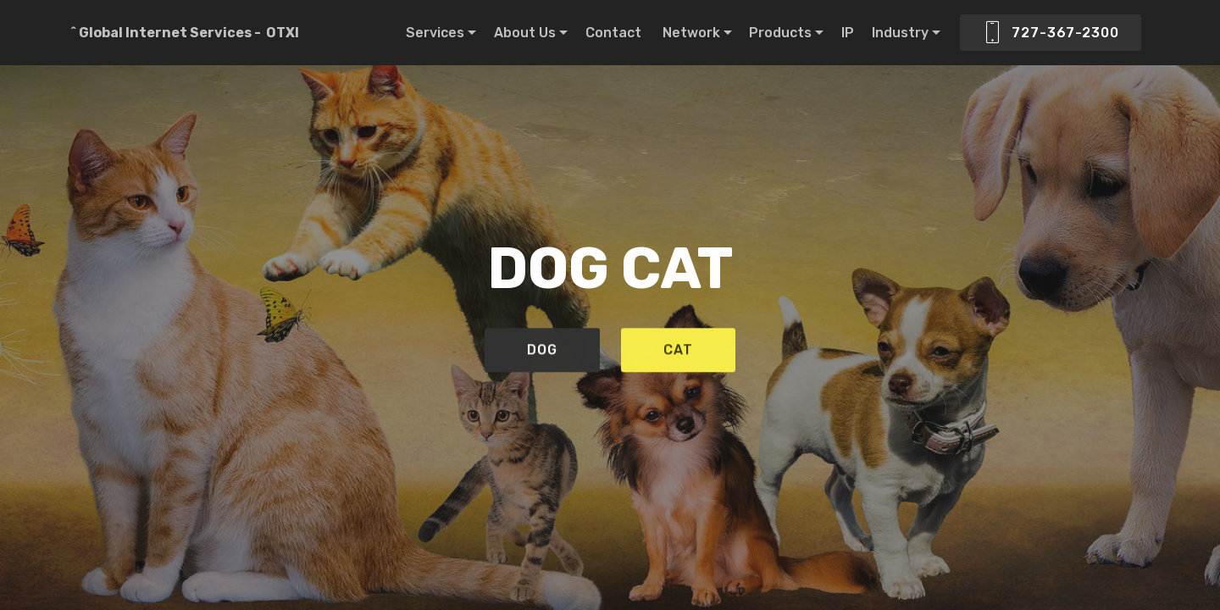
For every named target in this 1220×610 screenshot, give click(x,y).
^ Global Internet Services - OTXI (183, 33)
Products (780, 33)
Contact (615, 33)
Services (435, 33)
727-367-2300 (1050, 33)
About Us (525, 33)
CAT (678, 352)
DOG (542, 352)
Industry (900, 33)
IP (847, 33)
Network (691, 33)
